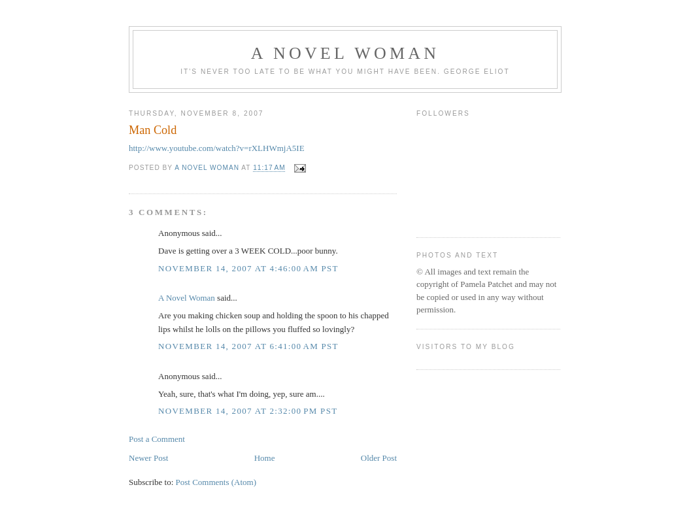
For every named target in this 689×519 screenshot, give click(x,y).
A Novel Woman (345, 53)
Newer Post (148, 458)
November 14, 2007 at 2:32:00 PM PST (247, 411)
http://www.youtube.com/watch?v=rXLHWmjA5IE (217, 148)
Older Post (379, 458)
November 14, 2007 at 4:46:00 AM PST (248, 268)
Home (264, 458)
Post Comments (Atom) (216, 482)
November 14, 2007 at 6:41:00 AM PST (248, 346)
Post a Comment (157, 439)
